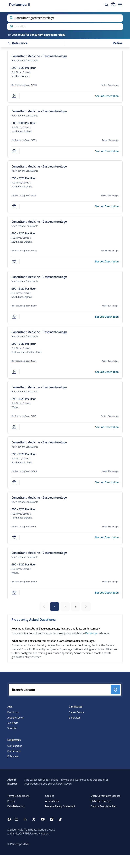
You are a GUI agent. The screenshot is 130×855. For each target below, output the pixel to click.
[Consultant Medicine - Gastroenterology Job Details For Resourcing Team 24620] (39, 498)
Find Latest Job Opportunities (41, 779)
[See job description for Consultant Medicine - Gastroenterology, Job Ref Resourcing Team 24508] (107, 482)
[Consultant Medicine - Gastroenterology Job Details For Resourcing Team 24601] (39, 332)
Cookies (49, 796)
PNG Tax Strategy (101, 801)
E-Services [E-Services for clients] (13, 756)
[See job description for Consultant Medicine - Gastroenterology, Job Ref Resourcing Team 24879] (107, 151)
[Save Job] (14, 96)
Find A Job (13, 712)
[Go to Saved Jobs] (113, 4)
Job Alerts (12, 723)
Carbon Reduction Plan (103, 806)
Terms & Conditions (18, 796)
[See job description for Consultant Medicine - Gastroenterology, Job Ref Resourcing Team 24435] (107, 206)
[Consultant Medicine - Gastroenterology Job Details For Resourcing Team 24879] (39, 111)
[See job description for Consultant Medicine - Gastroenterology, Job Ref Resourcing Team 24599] (107, 317)
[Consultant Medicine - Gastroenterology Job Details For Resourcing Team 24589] (39, 553)
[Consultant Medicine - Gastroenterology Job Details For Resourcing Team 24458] (39, 56)
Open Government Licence (105, 796)
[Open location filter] (65, 26)
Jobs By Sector (15, 718)
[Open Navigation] (120, 5)
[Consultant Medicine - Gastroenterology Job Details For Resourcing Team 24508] (39, 442)
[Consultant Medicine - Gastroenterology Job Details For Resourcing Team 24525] (39, 222)
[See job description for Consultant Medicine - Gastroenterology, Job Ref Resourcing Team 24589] (107, 593)
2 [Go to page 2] (65, 606)
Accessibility (52, 801)
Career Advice (76, 712)
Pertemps (91, 633)
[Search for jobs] (106, 4)
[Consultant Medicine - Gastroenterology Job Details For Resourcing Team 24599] (39, 277)
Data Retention (15, 806)
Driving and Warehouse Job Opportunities (85, 779)
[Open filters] (118, 43)
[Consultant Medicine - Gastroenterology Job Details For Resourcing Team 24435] (39, 167)
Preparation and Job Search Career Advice (48, 783)
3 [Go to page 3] (75, 606)
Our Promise (14, 751)
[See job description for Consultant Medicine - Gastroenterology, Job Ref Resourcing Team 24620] (107, 537)
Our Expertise (14, 746)
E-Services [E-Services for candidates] (74, 718)
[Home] (19, 4)
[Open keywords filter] (65, 18)
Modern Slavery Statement (60, 806)
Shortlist (12, 728)
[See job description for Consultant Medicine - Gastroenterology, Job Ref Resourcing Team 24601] (107, 372)
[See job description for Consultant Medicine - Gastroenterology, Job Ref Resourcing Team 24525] (107, 261)
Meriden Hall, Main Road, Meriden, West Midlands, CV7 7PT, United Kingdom (31, 831)
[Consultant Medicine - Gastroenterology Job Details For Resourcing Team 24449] (39, 387)
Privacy (11, 801)
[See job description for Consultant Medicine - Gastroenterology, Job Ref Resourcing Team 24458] (107, 96)
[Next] (86, 606)
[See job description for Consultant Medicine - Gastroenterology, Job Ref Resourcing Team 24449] (107, 427)
